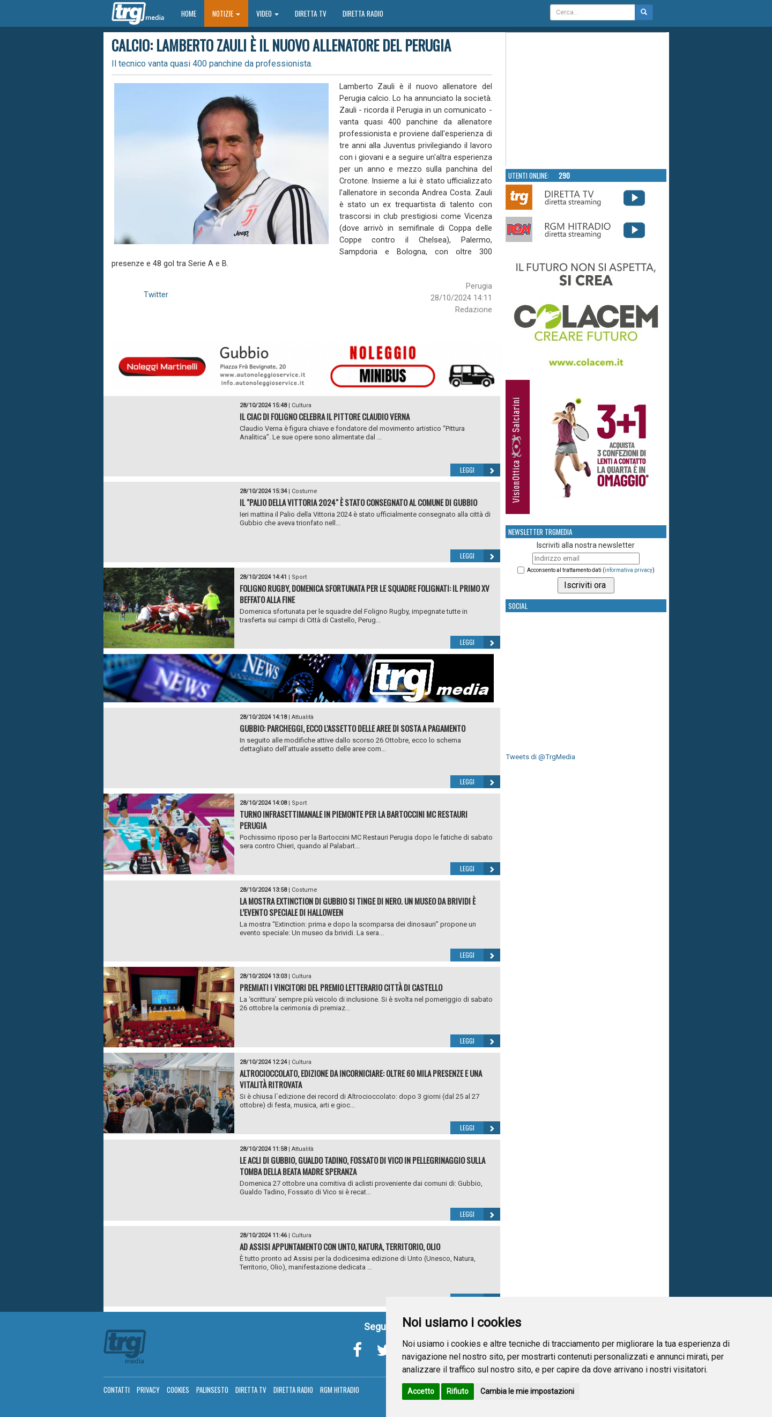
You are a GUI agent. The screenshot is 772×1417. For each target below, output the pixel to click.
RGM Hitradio (339, 1389)
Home (192, 13)
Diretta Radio (363, 13)
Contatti (116, 1389)
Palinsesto (212, 1389)
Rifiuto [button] (458, 1391)
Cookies (178, 1389)
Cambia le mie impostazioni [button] (527, 1391)
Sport (299, 577)
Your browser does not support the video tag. (586, 100)
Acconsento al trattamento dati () (591, 570)
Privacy (148, 1389)
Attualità (303, 717)
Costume (304, 491)
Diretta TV (310, 13)
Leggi (480, 470)
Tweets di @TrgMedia (540, 757)
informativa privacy (628, 570)
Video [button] (267, 13)
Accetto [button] (420, 1391)
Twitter (156, 294)
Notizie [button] (226, 13)
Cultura (301, 405)
